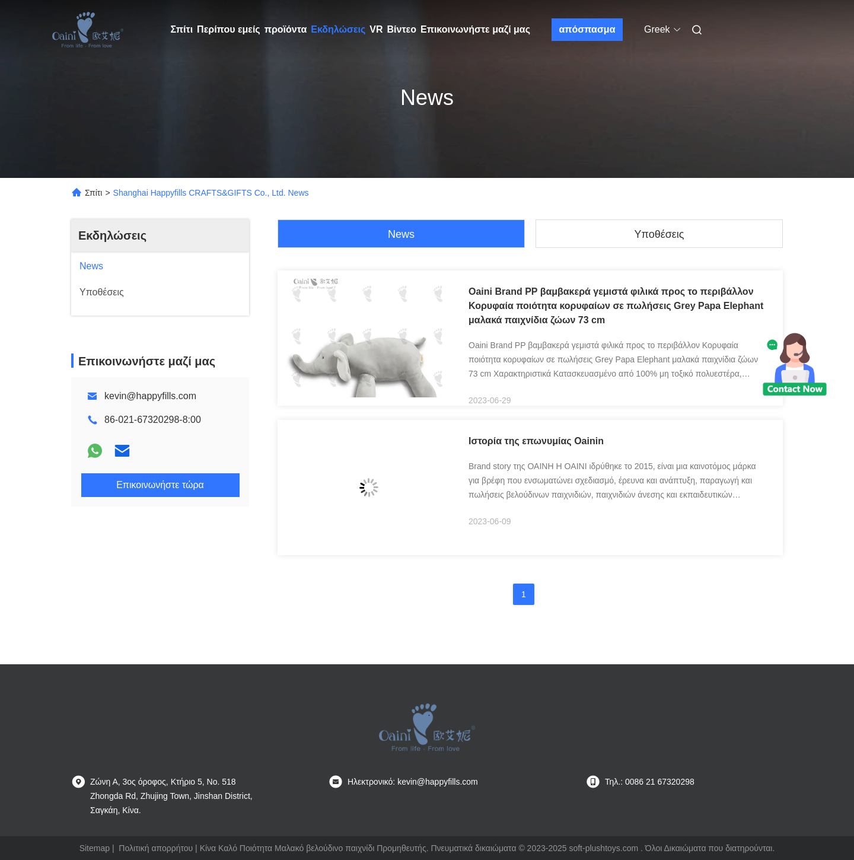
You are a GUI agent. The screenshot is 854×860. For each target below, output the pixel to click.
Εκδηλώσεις (338, 29)
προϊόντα (286, 29)
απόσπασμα (587, 29)
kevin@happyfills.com (150, 396)
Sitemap (94, 848)
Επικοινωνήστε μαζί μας (475, 29)
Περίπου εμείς (228, 29)
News (401, 234)
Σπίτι (182, 29)
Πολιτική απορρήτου (156, 848)
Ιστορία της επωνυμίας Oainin (536, 441)
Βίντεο (401, 29)
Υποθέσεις (659, 234)
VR (376, 29)
